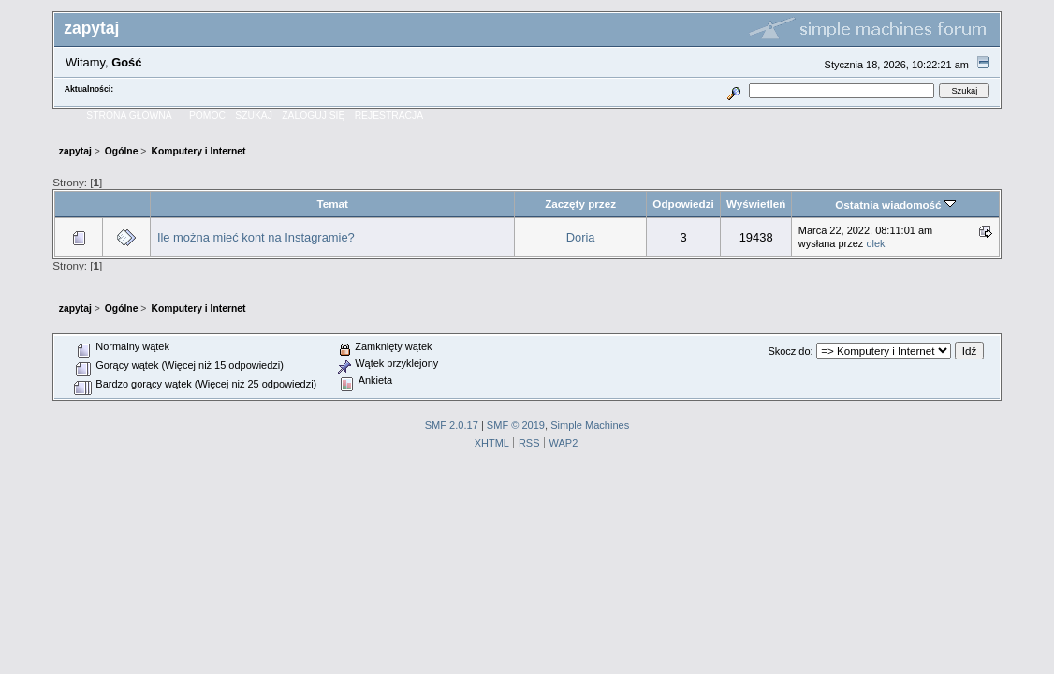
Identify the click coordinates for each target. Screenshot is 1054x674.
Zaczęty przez (580, 204)
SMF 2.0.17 (451, 425)
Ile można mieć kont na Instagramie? (256, 237)
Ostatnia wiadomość (895, 204)
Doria (580, 237)
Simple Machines (589, 425)
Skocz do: (790, 351)
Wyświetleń (755, 204)
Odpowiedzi (682, 204)
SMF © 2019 (516, 425)
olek (875, 243)
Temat (331, 204)
